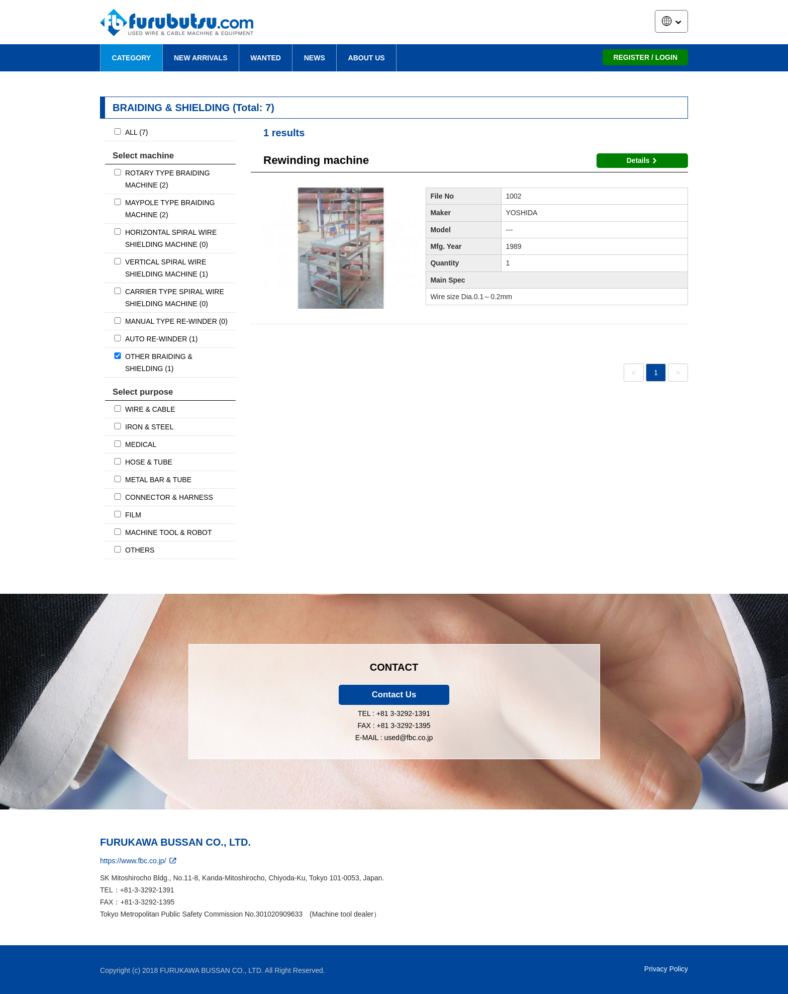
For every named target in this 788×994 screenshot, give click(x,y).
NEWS (314, 58)
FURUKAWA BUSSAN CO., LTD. (175, 842)
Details (643, 160)
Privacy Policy (666, 969)
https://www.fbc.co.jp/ (139, 861)
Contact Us (394, 694)
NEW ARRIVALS (201, 58)
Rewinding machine (316, 160)
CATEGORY (131, 58)
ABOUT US (366, 58)
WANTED (265, 58)
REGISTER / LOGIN (645, 57)
